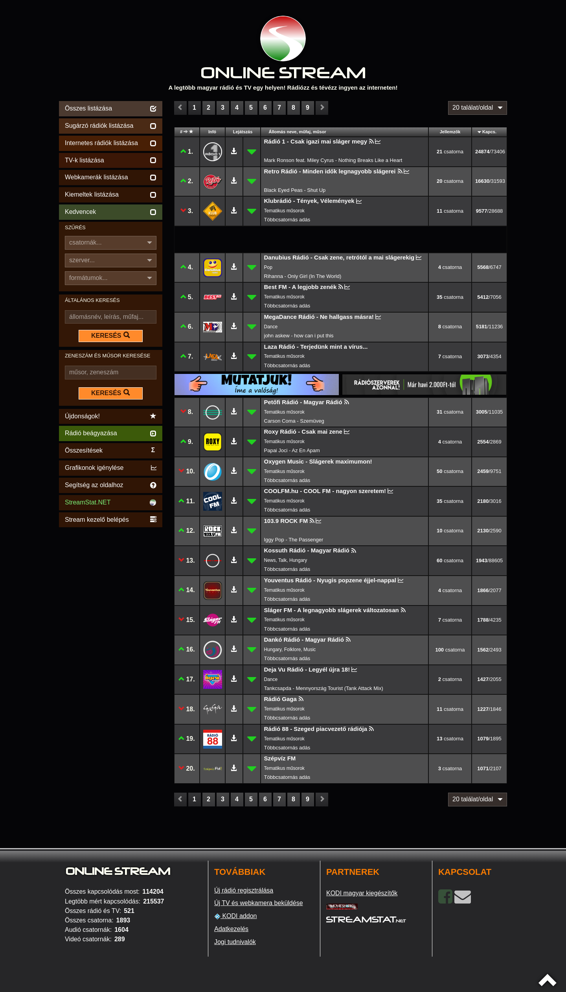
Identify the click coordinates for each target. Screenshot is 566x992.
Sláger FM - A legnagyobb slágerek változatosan (331, 610)
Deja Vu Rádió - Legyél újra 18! (307, 669)
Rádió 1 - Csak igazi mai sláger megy (316, 141)
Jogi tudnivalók (235, 942)
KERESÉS (110, 335)
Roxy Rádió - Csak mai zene (303, 431)
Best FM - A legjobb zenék (300, 286)
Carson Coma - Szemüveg (294, 421)
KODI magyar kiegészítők (361, 893)
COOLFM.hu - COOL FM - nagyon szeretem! (325, 491)
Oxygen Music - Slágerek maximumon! (318, 461)
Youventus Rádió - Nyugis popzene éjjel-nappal (330, 580)
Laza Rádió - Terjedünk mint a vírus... (316, 346)
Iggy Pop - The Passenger (293, 540)
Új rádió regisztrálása (243, 890)
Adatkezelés (231, 929)
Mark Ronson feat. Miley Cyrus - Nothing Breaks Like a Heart (333, 160)
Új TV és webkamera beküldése (258, 903)
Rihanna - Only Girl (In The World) (303, 276)
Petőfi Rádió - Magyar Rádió (303, 402)
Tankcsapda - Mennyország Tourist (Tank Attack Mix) (323, 688)
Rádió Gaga (280, 699)
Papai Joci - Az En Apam (292, 450)
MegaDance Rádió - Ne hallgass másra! (319, 316)
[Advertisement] (110, 647)
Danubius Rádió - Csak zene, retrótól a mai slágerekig (339, 257)
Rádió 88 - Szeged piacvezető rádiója (316, 728)
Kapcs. (489, 131)
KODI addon (235, 916)
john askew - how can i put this (299, 336)
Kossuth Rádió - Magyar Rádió (307, 550)
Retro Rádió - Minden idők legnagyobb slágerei (330, 171)
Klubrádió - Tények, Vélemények (309, 200)
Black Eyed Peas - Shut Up (295, 190)
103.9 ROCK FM (286, 520)
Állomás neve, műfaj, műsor (297, 131)
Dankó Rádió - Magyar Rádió (304, 639)
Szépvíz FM (280, 758)
